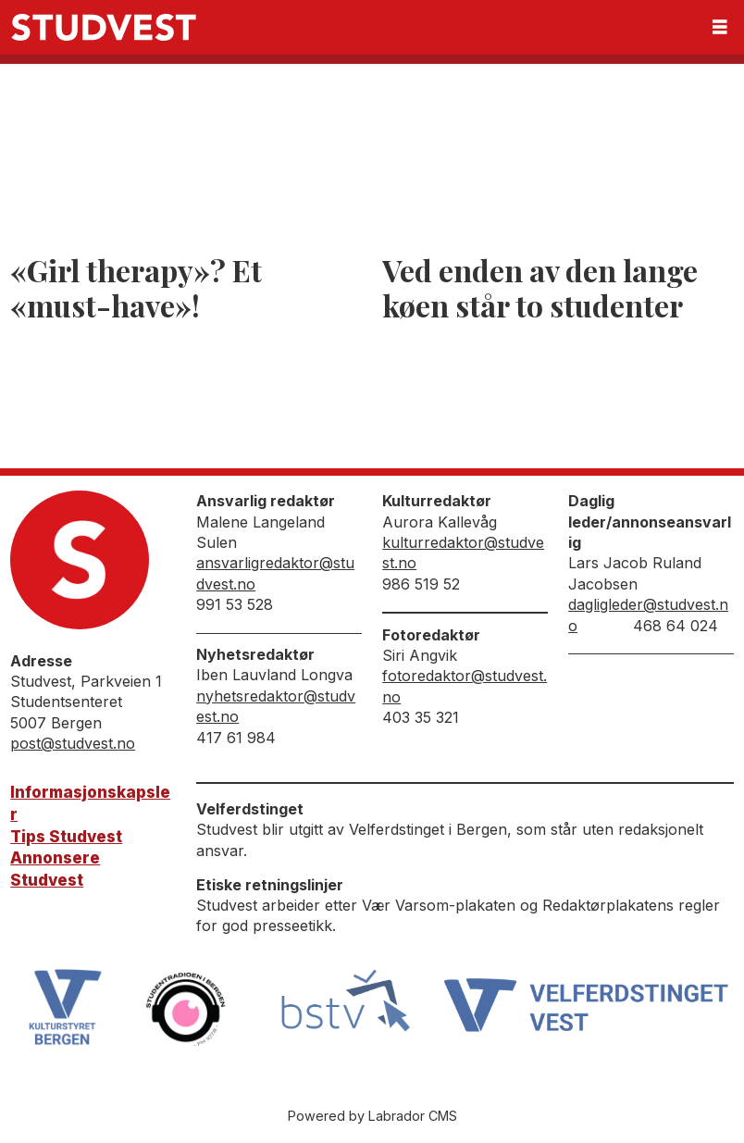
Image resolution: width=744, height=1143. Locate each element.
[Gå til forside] (103, 27)
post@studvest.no (72, 743)
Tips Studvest (66, 836)
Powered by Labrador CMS (372, 1116)
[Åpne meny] (720, 27)
